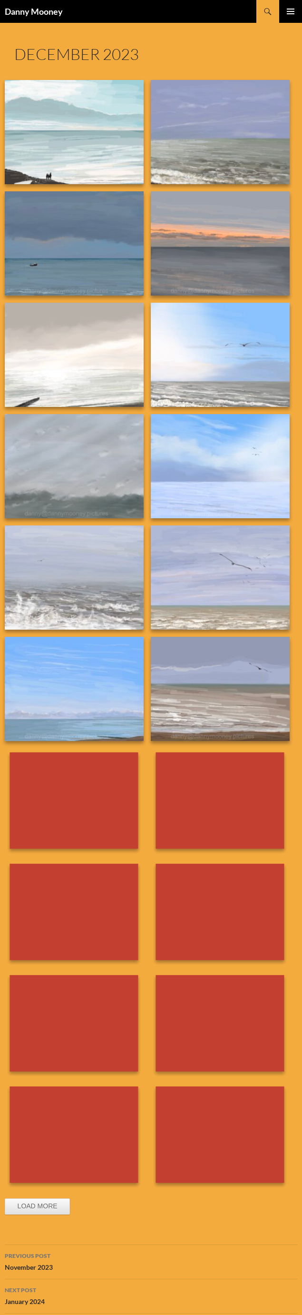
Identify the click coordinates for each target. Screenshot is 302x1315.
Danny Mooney (34, 11)
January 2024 (151, 1295)
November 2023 (151, 1260)
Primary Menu (290, 11)
